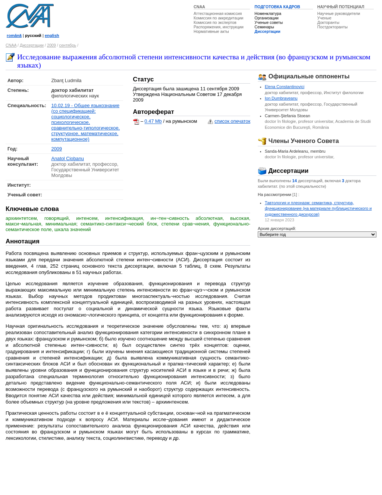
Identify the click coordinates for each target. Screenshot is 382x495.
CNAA (199, 6)
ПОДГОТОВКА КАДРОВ (277, 6)
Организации (266, 18)
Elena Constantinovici (284, 86)
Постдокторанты (332, 27)
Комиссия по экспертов (215, 22)
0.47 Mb (153, 121)
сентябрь (67, 45)
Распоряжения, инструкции (219, 27)
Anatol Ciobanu (67, 158)
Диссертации (267, 31)
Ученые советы (268, 22)
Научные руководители (338, 13)
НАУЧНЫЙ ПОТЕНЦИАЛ (340, 6)
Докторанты (328, 22)
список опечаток (232, 121)
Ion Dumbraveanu (281, 98)
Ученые (324, 18)
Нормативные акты (211, 31)
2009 (51, 45)
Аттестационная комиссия (218, 13)
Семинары (264, 27)
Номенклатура (267, 13)
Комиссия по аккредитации (218, 18)
